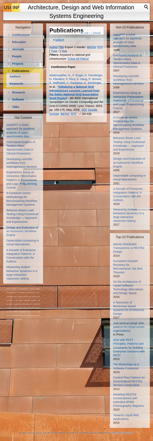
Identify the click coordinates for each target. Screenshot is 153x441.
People (17, 56)
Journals (18, 49)
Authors (15, 76)
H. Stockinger (92, 82)
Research (18, 92)
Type (54, 51)
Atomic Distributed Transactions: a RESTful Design (128, 248)
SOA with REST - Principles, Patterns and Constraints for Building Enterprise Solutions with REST (129, 347)
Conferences (20, 34)
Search (59, 39)
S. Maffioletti (57, 82)
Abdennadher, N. (60, 75)
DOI (84, 109)
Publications (20, 70)
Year (64, 51)
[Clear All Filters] (78, 58)
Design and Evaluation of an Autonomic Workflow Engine (22, 231)
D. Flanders (56, 79)
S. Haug (82, 79)
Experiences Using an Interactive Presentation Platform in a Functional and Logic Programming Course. (21, 180)
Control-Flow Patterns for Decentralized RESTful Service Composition (129, 381)
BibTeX (91, 47)
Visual (95, 32)
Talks (15, 107)
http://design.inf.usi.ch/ (122, 433)
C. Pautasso (74, 82)
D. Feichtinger (93, 75)
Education (19, 42)
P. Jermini (95, 79)
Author (53, 47)
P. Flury (70, 79)
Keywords (16, 83)
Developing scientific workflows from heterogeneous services (21, 162)
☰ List (84, 32)
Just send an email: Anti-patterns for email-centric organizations (129, 327)
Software (18, 99)
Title (61, 47)
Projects (18, 63)
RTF (100, 47)
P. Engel (78, 75)
